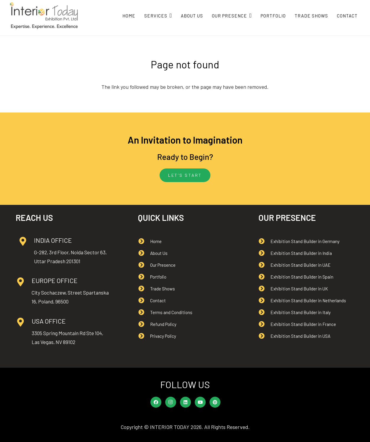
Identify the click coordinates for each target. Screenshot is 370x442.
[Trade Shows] (144, 288)
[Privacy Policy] (144, 336)
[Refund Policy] (144, 324)
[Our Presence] (144, 265)
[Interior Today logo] (44, 15)
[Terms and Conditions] (144, 312)
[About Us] (144, 253)
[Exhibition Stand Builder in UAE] (264, 265)
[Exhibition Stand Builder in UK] (264, 288)
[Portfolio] (144, 276)
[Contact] (144, 300)
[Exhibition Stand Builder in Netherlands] (264, 300)
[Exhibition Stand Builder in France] (264, 324)
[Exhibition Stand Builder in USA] (264, 336)
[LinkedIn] (185, 402)
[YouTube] (200, 402)
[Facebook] (156, 402)
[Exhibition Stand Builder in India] (264, 253)
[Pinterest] (215, 402)
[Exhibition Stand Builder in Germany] (264, 241)
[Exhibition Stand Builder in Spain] (264, 276)
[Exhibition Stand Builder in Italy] (264, 312)
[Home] (144, 241)
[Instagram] (170, 402)
